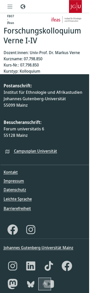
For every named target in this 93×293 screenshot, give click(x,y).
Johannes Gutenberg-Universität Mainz (38, 247)
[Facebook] (12, 229)
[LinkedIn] (31, 266)
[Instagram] (31, 229)
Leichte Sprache (18, 199)
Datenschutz (15, 189)
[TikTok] (49, 266)
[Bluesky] (31, 284)
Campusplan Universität (35, 151)
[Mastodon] (12, 284)
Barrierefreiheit (17, 208)
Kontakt (11, 172)
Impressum (14, 181)
